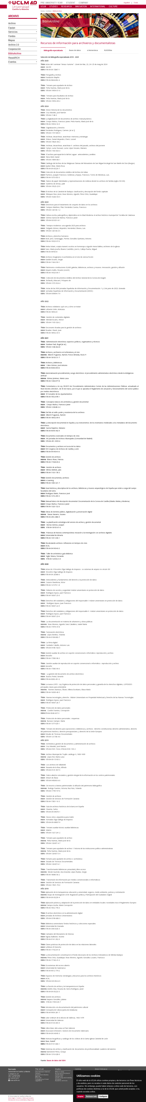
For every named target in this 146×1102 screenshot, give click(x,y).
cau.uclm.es (14, 1080)
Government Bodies (42, 1075)
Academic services (61, 1080)
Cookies (18, 1098)
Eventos (12, 62)
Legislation (38, 1080)
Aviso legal (11, 1098)
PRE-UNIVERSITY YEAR (52, 2)
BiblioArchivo (14, 53)
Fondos (11, 36)
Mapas (11, 40)
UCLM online (59, 1075)
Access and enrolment (62, 1073)
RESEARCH (66, 6)
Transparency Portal (42, 1079)
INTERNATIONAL (97, 6)
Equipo (11, 27)
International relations (42, 1072)
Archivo (13, 16)
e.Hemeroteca (92, 50)
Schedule (58, 1079)
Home (43, 11)
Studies (58, 1069)
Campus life (59, 1076)
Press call (38, 1078)
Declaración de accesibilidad (17, 1100)
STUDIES (53, 6)
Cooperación (14, 49)
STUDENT (70, 2)
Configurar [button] (103, 1096)
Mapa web (31, 1100)
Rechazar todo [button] (91, 1096)
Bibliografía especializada (53, 50)
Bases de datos (75, 50)
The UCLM (39, 1069)
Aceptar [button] (81, 1096)
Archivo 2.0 (13, 44)
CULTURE (113, 6)
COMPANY (83, 2)
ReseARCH (14, 57)
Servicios (13, 32)
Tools (136, 3)
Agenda (37, 1076)
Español (127, 3)
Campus (37, 1073)
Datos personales (28, 1098)
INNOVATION (81, 6)
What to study (59, 1072)
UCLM (43, 6)
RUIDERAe (108, 50)
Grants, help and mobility (63, 1078)
